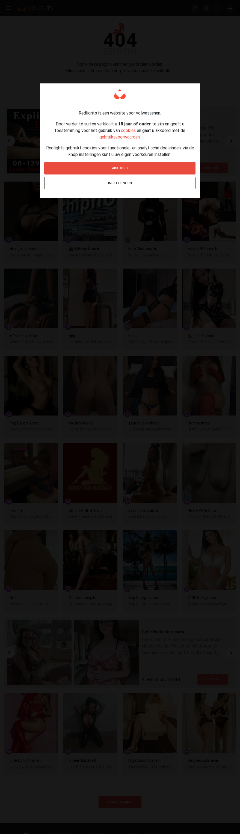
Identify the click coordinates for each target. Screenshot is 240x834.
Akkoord (120, 168)
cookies (128, 130)
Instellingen (120, 183)
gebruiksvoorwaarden (119, 137)
